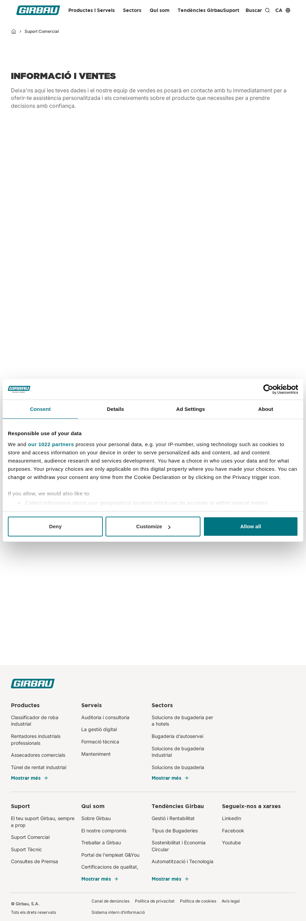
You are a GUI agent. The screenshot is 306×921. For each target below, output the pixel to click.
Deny (55, 526)
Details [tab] (115, 409)
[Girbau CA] (38, 10)
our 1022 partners (51, 444)
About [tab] (265, 409)
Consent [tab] (40, 409)
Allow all (250, 526)
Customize (153, 526)
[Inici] (13, 31)
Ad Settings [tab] (190, 409)
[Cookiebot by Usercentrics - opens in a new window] (268, 389)
